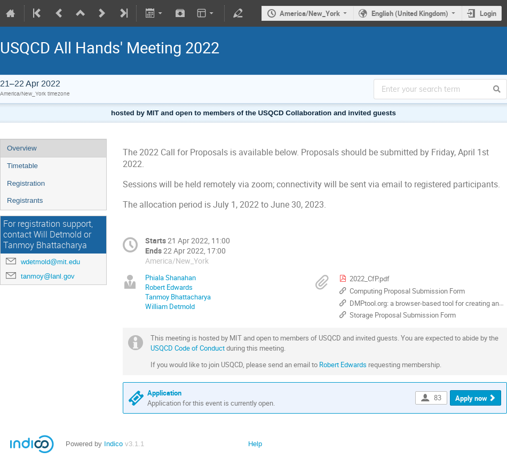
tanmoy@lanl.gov (48, 276)
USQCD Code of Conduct (187, 348)
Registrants (25, 200)
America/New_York (310, 13)
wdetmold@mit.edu (50, 261)
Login (488, 13)
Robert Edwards (169, 287)
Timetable (22, 166)
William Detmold (170, 306)
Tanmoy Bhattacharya (178, 297)
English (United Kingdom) (409, 13)
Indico (113, 443)
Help (255, 443)
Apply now (471, 398)
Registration (26, 183)
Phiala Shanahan (170, 277)
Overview (22, 148)
